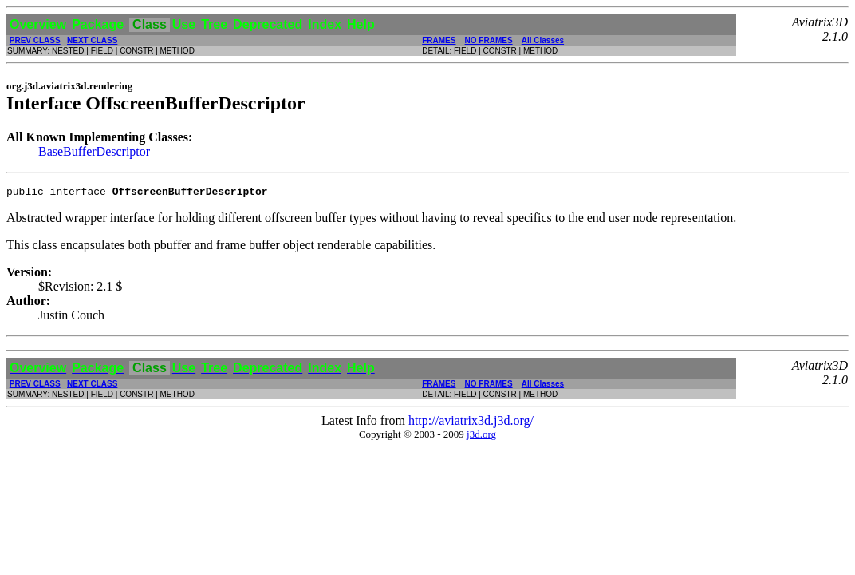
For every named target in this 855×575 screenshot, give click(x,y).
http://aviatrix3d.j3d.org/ (471, 423)
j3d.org (481, 436)
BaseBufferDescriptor (94, 151)
